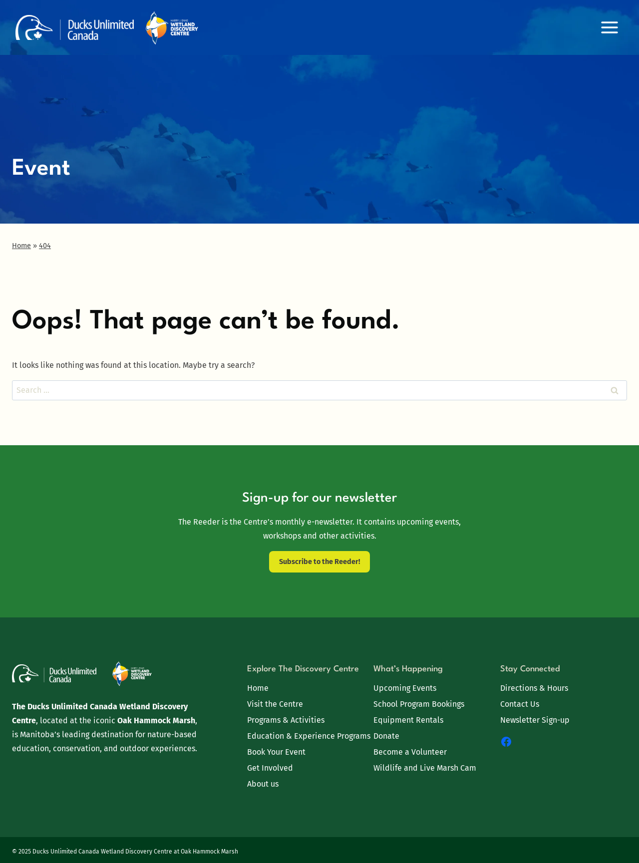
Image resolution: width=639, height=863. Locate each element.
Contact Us (519, 704)
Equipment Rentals (408, 720)
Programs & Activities (285, 720)
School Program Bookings (418, 704)
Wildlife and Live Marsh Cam (424, 768)
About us (263, 784)
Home (258, 688)
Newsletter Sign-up (535, 720)
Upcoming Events (404, 688)
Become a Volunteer (410, 752)
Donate (386, 736)
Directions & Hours (534, 688)
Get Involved (270, 768)
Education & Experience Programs (308, 736)
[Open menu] (609, 27)
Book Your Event (276, 752)
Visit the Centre (275, 704)
